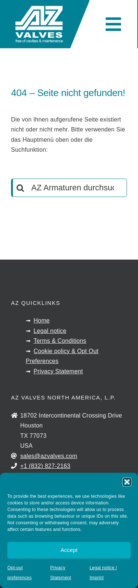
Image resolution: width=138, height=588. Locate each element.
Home (41, 320)
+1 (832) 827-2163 (45, 466)
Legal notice (49, 331)
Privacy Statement (58, 371)
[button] (127, 482)
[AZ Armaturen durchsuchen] (69, 188)
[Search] (20, 188)
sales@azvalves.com (48, 456)
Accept (69, 550)
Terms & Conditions (59, 341)
